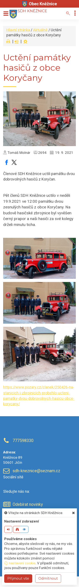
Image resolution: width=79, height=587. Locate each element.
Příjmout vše (18, 578)
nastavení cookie (19, 563)
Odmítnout (48, 578)
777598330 (23, 440)
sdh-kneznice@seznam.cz (36, 470)
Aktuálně (40, 30)
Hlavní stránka (18, 30)
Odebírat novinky (28, 504)
